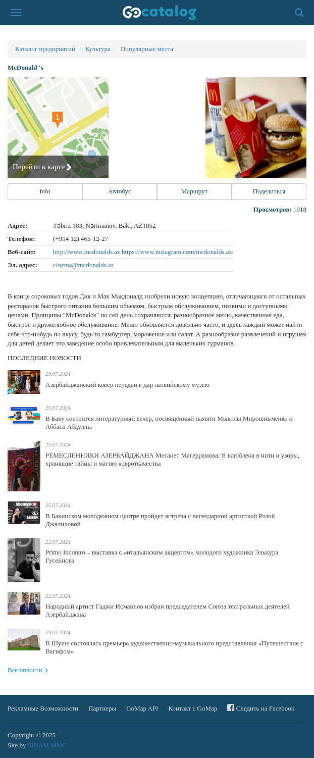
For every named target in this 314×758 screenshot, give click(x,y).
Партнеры (102, 708)
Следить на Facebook (260, 707)
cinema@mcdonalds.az (83, 265)
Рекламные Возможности (43, 708)
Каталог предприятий (45, 49)
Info (44, 191)
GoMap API (142, 708)
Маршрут (194, 191)
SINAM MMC (47, 745)
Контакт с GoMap (192, 708)
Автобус (119, 191)
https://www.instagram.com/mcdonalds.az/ (178, 252)
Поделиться (269, 191)
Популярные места (147, 49)
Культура (98, 49)
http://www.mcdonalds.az (87, 252)
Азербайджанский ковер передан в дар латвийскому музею (127, 384)
